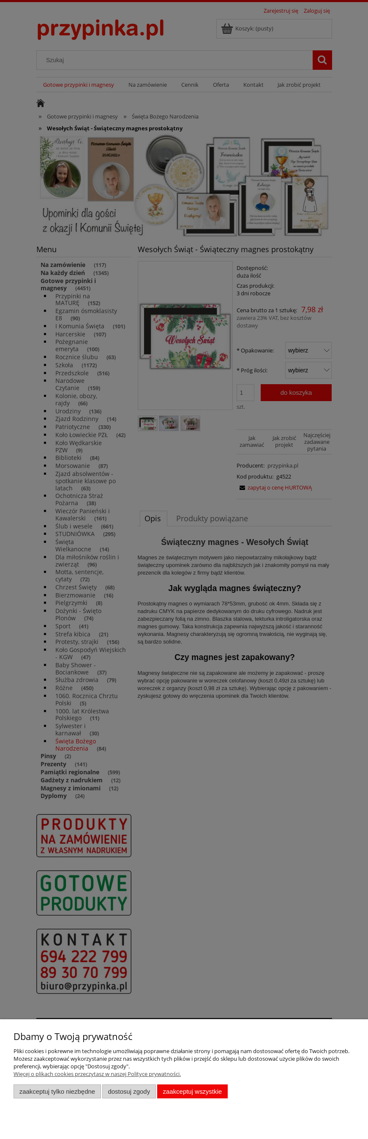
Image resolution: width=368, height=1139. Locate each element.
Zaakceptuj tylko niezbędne (57, 1091)
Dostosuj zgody (129, 1091)
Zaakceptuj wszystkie (192, 1091)
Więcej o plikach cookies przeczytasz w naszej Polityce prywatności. (97, 1074)
